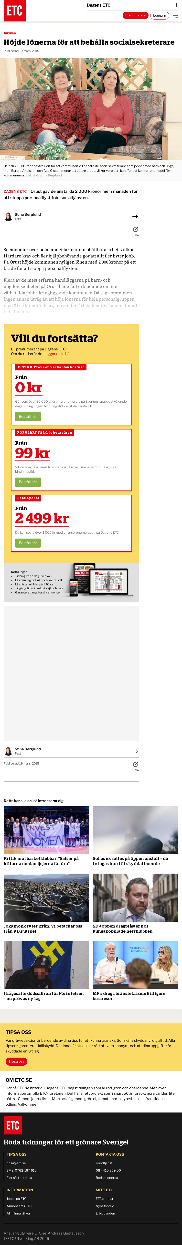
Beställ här (28, 416)
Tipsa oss (16, 1061)
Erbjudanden (105, 1213)
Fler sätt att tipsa (19, 1178)
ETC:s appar (104, 1199)
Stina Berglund (28, 214)
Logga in (159, 15)
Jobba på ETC (16, 1199)
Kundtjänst (104, 1163)
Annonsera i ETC (19, 1206)
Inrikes (10, 33)
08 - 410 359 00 (108, 1170)
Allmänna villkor (18, 1213)
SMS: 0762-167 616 (22, 1170)
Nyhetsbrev (105, 1206)
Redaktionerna (107, 1178)
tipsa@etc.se (16, 1163)
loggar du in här (58, 354)
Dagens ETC (132, 5)
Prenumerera (135, 15)
